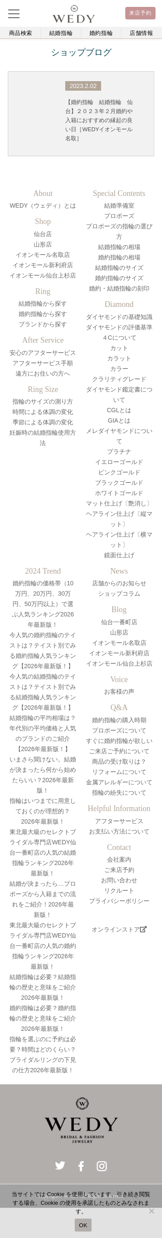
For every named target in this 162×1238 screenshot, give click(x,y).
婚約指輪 (101, 33)
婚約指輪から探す (43, 313)
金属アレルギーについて (119, 782)
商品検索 (21, 33)
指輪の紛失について (119, 792)
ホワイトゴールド (119, 493)
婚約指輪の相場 (119, 257)
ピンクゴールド (119, 472)
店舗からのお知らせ (119, 583)
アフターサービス (119, 821)
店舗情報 (141, 33)
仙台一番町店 (119, 622)
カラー (119, 368)
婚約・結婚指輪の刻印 (119, 288)
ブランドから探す (43, 324)
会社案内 (119, 859)
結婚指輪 (61, 33)
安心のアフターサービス (43, 352)
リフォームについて (119, 771)
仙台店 (43, 234)
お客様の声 (119, 691)
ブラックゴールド (119, 482)
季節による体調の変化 (43, 422)
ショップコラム (119, 593)
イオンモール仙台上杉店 (43, 275)
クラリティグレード (119, 379)
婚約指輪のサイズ (119, 278)
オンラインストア (119, 929)
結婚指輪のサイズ (119, 267)
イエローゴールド (119, 461)
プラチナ (119, 451)
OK (83, 1225)
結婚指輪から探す (43, 303)
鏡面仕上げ (119, 555)
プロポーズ (119, 215)
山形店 (43, 244)
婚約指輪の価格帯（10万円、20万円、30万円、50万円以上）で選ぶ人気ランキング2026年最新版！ (43, 604)
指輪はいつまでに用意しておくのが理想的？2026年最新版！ (43, 811)
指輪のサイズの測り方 (43, 401)
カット (119, 347)
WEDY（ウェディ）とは (43, 205)
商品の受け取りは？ (119, 761)
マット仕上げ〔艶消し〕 (119, 503)
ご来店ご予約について (119, 751)
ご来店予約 (119, 869)
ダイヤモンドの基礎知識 (119, 316)
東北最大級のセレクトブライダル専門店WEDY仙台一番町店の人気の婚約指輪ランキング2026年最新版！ (43, 946)
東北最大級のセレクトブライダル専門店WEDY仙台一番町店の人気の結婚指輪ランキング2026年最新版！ (43, 852)
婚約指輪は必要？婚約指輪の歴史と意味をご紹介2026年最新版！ (43, 1018)
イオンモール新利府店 (43, 265)
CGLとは (119, 410)
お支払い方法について (119, 831)
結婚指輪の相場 (119, 246)
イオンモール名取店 (43, 254)
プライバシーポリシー (119, 900)
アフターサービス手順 (43, 363)
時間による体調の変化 (43, 411)
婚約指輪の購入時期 (119, 720)
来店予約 (140, 13)
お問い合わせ (119, 880)
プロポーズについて (119, 730)
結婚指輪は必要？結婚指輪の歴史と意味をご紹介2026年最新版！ (43, 987)
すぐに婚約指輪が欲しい (119, 740)
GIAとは (119, 420)
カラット (119, 358)
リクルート (119, 890)
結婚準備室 (119, 205)
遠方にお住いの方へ (43, 373)
